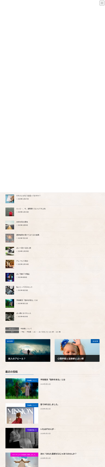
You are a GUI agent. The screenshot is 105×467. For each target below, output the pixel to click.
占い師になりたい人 (23, 313)
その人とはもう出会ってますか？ (28, 195)
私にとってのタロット (24, 287)
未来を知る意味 (22, 222)
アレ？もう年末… (22, 261)
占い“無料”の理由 (22, 274)
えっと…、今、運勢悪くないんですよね (31, 208)
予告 (22, 332)
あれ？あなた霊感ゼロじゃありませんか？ (58, 453)
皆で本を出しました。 (49, 404)
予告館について (26, 328)
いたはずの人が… (48, 428)
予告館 (29, 332)
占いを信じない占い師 (46, 332)
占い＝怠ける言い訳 (23, 248)
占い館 (58, 332)
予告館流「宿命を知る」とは (27, 300)
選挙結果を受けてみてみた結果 (27, 235)
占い (35, 332)
